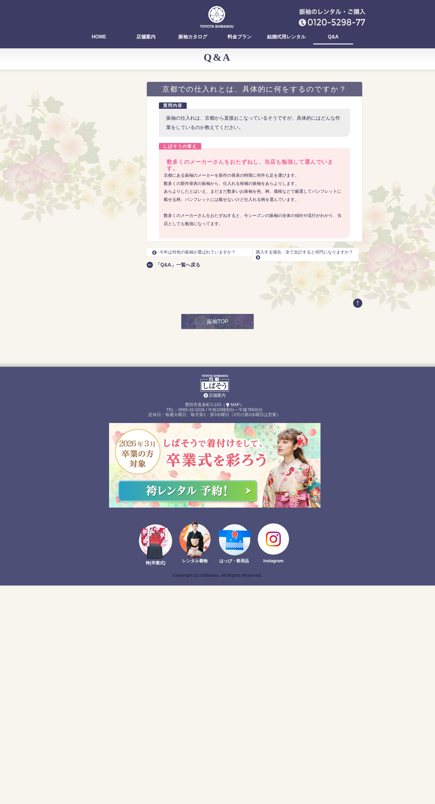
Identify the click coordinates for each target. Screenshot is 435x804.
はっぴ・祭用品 (234, 779)
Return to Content (89, 511)
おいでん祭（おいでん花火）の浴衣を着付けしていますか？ (105, 104)
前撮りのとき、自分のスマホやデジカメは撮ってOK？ (106, 303)
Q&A (333, 36)
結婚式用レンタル (286, 36)
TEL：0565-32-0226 (101, 445)
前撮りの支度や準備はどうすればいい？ (105, 280)
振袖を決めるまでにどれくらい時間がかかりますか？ (105, 141)
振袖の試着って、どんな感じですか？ (105, 152)
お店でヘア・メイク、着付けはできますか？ (105, 163)
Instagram (273, 779)
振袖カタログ (192, 36)
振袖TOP (218, 540)
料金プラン (239, 36)
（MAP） (232, 623)
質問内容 (172, 105)
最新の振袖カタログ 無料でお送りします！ (106, 403)
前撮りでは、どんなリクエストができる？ (105, 208)
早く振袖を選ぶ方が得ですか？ (105, 186)
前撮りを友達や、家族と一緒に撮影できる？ (105, 314)
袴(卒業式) (155, 781)
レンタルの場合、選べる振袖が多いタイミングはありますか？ (105, 255)
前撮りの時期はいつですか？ (103, 291)
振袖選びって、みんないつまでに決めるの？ (105, 174)
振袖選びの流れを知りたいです (105, 269)
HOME (99, 36)
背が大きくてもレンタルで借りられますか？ (105, 325)
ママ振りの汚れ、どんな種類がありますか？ (105, 118)
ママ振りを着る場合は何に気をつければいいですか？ (105, 129)
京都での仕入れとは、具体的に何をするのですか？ (105, 230)
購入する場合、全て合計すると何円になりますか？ (105, 242)
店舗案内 (146, 36)
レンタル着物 (195, 779)
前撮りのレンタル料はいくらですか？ (105, 197)
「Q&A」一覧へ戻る (178, 264)
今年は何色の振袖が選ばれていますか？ (194, 252)
